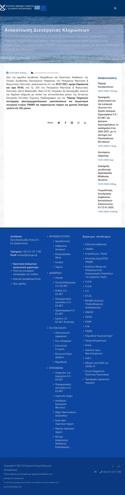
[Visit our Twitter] (118, 466)
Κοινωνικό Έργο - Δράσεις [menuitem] (64, 356)
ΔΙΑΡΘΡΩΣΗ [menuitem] (55, 273)
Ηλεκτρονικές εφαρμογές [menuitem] (62, 334)
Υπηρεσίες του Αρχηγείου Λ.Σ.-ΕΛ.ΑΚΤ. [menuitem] (63, 376)
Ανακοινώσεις (24, 58)
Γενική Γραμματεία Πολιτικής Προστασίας (97, 373)
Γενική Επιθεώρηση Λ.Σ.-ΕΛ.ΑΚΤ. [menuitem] (65, 284)
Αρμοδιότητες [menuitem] (62, 241)
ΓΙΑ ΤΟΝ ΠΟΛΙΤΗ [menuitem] (57, 328)
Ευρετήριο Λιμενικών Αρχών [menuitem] (64, 422)
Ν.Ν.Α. (88, 345)
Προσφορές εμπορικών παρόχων (97, 381)
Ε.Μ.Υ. (88, 358)
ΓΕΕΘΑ (88, 331)
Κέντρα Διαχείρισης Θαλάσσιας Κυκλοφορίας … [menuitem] (63, 441)
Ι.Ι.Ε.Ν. (88, 281)
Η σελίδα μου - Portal (96, 253)
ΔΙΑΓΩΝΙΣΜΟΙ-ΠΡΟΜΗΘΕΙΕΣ (47, 73)
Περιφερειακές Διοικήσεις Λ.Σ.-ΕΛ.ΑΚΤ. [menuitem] (63, 302)
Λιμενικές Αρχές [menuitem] (64, 396)
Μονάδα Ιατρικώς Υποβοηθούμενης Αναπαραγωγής (94, 304)
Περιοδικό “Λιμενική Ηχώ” (99, 336)
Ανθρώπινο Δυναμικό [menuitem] (61, 248)
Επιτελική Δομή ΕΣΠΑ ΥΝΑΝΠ (96, 260)
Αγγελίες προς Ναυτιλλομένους (94, 352)
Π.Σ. (87, 291)
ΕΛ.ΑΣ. (88, 296)
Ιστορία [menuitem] (59, 262)
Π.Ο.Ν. (88, 286)
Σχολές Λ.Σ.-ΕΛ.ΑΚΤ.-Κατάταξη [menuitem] (64, 320)
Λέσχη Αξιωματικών (95, 340)
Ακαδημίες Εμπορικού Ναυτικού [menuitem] (60, 404)
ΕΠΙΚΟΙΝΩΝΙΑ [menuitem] (56, 368)
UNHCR (89, 312)
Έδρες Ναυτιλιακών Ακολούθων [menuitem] (65, 414)
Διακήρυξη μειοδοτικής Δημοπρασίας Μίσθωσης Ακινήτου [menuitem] (105, 173)
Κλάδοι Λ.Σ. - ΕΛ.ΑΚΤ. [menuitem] (61, 292)
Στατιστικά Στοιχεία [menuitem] (61, 347)
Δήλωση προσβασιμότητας (27, 279)
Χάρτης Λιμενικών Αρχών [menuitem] (64, 430)
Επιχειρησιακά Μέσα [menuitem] (62, 256)
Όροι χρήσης (19, 283)
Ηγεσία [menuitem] (59, 277)
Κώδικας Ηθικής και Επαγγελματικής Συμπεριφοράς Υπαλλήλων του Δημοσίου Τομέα (99, 271)
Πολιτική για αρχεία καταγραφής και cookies (25, 272)
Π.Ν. (87, 326)
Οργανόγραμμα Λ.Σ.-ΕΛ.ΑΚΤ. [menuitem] (65, 312)
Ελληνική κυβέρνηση (96, 244)
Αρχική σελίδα (7, 58)
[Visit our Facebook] (112, 466)
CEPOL (88, 317)
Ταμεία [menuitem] (58, 267)
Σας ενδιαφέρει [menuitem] (63, 341)
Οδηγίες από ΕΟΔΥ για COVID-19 (96, 365)
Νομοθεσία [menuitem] (61, 362)
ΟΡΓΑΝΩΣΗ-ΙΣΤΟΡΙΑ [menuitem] (59, 236)
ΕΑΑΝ (88, 321)
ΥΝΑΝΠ (89, 249)
